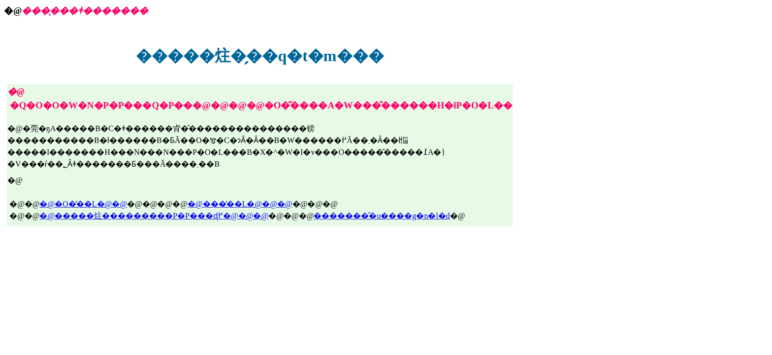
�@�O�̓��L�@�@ (83, 204)
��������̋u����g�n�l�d (382, 216)
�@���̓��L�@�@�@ (240, 204)
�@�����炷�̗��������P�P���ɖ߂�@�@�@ (153, 216)
